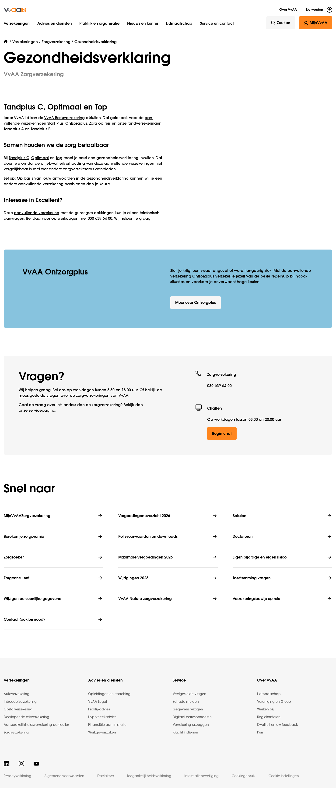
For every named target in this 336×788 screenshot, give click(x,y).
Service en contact (217, 24)
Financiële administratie (107, 724)
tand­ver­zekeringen (144, 124)
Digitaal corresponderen (192, 717)
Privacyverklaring (17, 776)
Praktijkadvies (99, 709)
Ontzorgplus (76, 124)
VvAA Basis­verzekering (64, 118)
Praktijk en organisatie (99, 24)
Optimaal (40, 158)
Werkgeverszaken (102, 732)
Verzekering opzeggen (191, 724)
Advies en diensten (54, 24)
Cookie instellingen (284, 776)
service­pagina (42, 411)
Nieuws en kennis (142, 24)
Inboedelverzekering (20, 701)
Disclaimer (105, 776)
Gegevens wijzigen (188, 709)
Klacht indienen (185, 732)
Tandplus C (19, 158)
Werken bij (265, 709)
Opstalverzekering (18, 709)
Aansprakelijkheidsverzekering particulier (36, 724)
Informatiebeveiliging (201, 776)
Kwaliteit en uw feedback (277, 724)
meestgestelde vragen (39, 396)
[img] (15, 10)
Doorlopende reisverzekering (26, 717)
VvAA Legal (97, 701)
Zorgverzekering (16, 732)
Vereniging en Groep (274, 701)
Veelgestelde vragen (189, 694)
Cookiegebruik (244, 776)
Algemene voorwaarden (64, 776)
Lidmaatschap (179, 24)
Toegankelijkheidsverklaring (149, 776)
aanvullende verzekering (36, 213)
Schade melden (186, 701)
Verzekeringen (17, 24)
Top (59, 158)
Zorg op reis (100, 124)
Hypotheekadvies (102, 717)
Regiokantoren (268, 717)
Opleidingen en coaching (109, 694)
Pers (260, 732)
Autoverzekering (16, 694)
